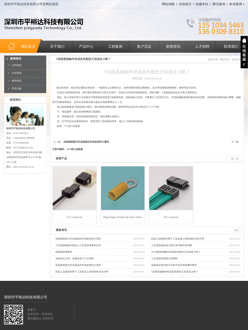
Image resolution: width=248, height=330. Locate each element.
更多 (236, 230)
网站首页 (225, 59)
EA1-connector (74, 217)
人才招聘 (202, 47)
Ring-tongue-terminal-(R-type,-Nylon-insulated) (122, 220)
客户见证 (144, 47)
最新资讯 (61, 230)
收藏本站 (202, 4)
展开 (244, 52)
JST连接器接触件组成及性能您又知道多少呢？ (176, 251)
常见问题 (16, 88)
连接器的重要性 (63, 251)
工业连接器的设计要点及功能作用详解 (171, 245)
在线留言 (185, 4)
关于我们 (57, 47)
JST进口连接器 (72, 126)
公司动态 (16, 65)
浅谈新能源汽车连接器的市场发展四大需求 (86, 141)
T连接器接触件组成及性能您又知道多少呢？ (174, 271)
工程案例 (115, 47)
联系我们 (231, 47)
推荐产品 (61, 158)
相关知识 (16, 80)
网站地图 (168, 4)
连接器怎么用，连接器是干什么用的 (74, 258)
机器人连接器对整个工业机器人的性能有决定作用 (177, 238)
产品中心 (86, 47)
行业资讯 (16, 73)
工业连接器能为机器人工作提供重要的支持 (78, 245)
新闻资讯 (173, 47)
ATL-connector (171, 217)
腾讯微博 (218, 4)
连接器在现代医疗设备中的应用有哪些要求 (174, 265)
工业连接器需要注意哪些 (164, 258)
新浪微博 (235, 4)
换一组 (234, 158)
